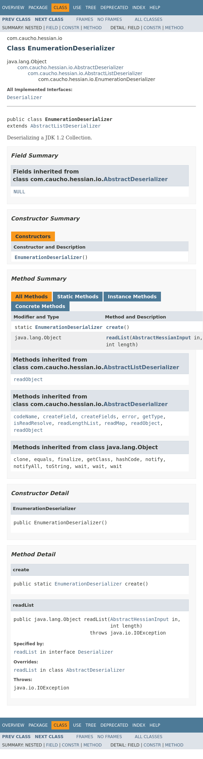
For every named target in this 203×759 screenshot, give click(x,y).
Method (92, 27)
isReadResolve (33, 423)
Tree (91, 7)
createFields (98, 416)
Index (139, 7)
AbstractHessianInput (161, 337)
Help (154, 7)
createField (59, 416)
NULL (19, 191)
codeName (25, 416)
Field (52, 27)
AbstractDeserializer (136, 179)
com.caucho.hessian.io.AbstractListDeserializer (85, 73)
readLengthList (77, 423)
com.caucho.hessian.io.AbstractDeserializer (70, 67)
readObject (28, 379)
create (115, 327)
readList (117, 337)
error (129, 416)
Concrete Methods (40, 306)
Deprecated (114, 7)
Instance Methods (132, 296)
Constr (70, 27)
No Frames (109, 19)
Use (77, 7)
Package (38, 7)
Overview (13, 7)
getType (153, 416)
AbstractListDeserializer (65, 126)
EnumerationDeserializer (48, 257)
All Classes (148, 19)
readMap (114, 423)
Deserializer (24, 97)
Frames (85, 19)
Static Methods (77, 296)
